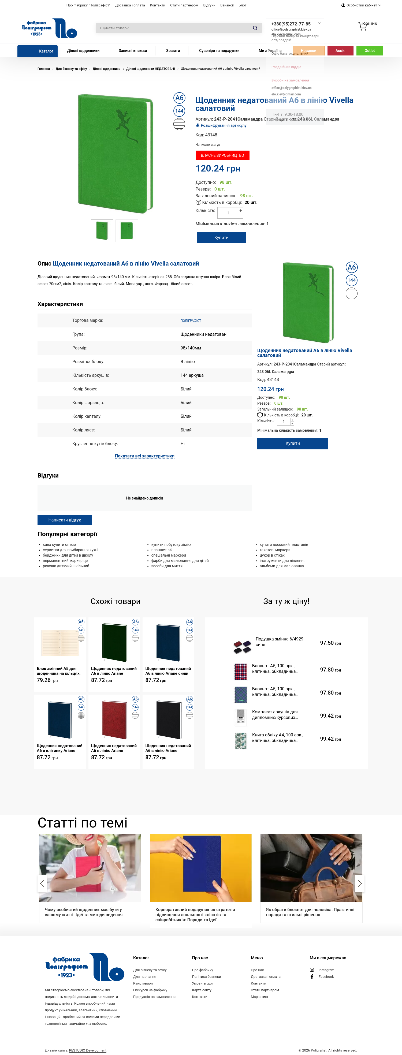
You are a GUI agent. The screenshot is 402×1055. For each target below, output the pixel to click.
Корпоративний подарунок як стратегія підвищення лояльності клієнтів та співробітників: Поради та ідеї (195, 914)
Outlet (370, 51)
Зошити (173, 51)
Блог (243, 5)
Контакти (157, 5)
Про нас (257, 970)
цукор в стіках (272, 555)
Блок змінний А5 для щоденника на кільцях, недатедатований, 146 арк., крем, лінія (59, 670)
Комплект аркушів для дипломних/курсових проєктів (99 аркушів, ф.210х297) (275, 714)
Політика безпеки (206, 976)
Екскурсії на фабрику (150, 990)
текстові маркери (275, 549)
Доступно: (206, 182)
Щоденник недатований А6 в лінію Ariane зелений (114, 670)
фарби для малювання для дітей (180, 560)
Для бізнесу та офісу (150, 970)
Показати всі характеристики (144, 455)
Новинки (308, 51)
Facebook (326, 976)
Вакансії (227, 5)
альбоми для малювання (282, 566)
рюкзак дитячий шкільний (66, 566)
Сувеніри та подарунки (219, 51)
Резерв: (203, 189)
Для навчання (144, 976)
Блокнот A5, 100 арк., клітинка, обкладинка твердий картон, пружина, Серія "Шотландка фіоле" (278, 691)
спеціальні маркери (168, 555)
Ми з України (270, 51)
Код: (200, 134)
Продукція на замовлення (154, 996)
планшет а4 (161, 549)
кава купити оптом (59, 544)
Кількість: (205, 210)
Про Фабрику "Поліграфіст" (88, 5)
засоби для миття (167, 566)
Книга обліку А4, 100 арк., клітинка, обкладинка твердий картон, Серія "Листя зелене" (281, 737)
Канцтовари (143, 983)
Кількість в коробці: (222, 202)
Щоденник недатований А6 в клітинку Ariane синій (60, 747)
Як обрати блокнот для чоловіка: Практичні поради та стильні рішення (310, 912)
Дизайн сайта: (76, 1049)
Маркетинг (260, 996)
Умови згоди (202, 983)
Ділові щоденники (83, 51)
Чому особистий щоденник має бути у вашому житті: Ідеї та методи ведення (83, 912)
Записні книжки (133, 51)
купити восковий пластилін (284, 544)
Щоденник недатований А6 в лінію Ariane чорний (168, 747)
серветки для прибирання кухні (70, 549)
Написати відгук (208, 145)
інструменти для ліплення (283, 560)
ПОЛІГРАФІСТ (194, 320)
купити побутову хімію (171, 544)
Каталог (46, 51)
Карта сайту (201, 990)
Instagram (326, 970)
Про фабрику (202, 970)
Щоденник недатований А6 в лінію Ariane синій (168, 670)
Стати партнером (184, 5)
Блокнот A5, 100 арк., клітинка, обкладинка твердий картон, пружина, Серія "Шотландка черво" (278, 668)
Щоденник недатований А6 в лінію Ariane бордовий (114, 747)
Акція (340, 51)
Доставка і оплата (130, 5)
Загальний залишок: (216, 195)
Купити (231, 237)
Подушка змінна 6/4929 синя (279, 641)
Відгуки (209, 5)
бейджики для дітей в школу (68, 555)
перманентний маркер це (65, 560)
